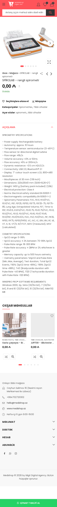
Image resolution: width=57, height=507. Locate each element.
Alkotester (49, 340)
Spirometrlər (25, 107)
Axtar (50, 12)
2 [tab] (25, 66)
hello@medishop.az (17, 402)
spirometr (21, 112)
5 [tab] (33, 66)
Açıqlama (8, 127)
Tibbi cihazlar (40, 107)
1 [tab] (22, 66)
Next (50, 43)
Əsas (4, 73)
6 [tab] (36, 66)
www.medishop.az (16, 408)
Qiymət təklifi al (30, 503)
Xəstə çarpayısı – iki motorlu (17, 342)
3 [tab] (28, 66)
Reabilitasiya (8, 340)
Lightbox (49, 62)
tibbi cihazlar (34, 112)
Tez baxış (13, 357)
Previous (7, 43)
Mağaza (14, 73)
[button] (20, 364)
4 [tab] (30, 66)
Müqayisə (40, 101)
